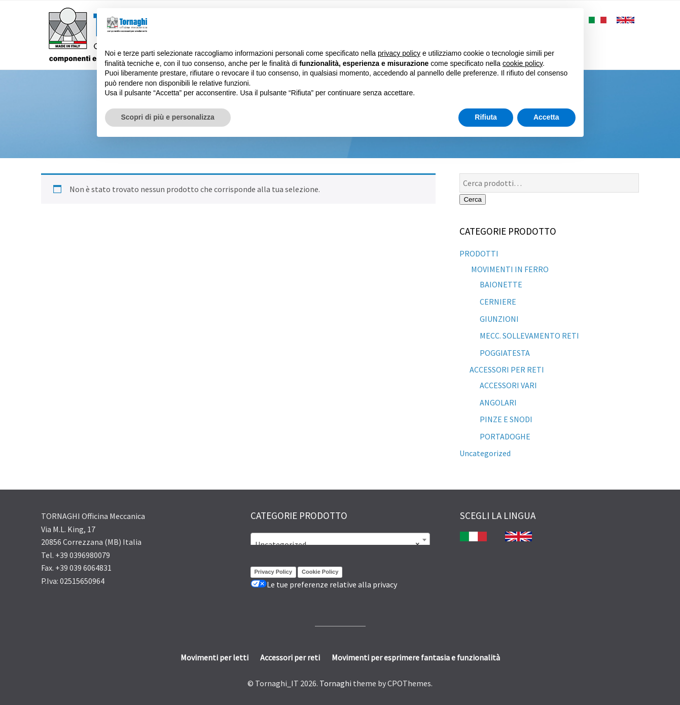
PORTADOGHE (505, 436)
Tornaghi (335, 683)
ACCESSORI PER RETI (507, 369)
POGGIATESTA (505, 353)
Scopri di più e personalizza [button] (167, 117)
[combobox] (340, 540)
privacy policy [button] (399, 53)
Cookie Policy (320, 572)
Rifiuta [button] (486, 117)
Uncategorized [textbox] (337, 544)
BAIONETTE (501, 284)
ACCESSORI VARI (508, 385)
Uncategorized (485, 453)
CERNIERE (498, 301)
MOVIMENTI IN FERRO (509, 269)
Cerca (472, 199)
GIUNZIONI (499, 319)
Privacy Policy (274, 572)
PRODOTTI (478, 253)
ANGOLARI (498, 402)
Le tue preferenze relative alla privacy (323, 584)
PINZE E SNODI (506, 419)
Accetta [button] (546, 117)
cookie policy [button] (523, 63)
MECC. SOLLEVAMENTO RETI (529, 335)
